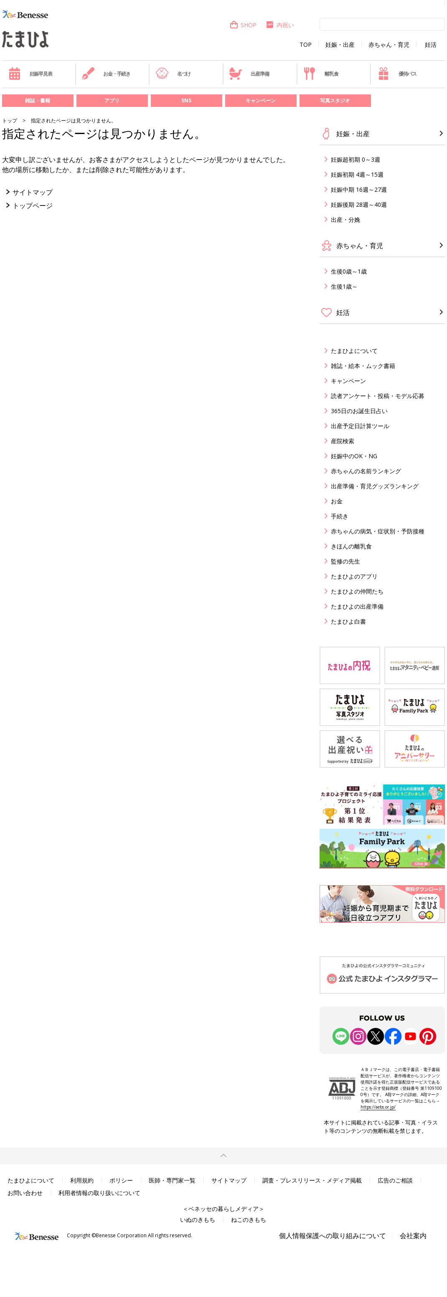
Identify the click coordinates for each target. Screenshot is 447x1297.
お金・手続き (106, 73)
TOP (306, 45)
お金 (337, 501)
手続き (339, 516)
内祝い (279, 25)
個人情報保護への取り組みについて (332, 1235)
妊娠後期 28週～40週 (359, 204)
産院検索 (342, 441)
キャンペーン (261, 100)
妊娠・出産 (340, 45)
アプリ (111, 100)
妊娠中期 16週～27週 (359, 189)
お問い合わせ (25, 1193)
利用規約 (82, 1180)
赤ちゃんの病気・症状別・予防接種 (377, 531)
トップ (9, 120)
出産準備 (249, 73)
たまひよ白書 (348, 621)
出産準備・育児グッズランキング (375, 486)
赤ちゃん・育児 (388, 45)
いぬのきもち (197, 1219)
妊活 (431, 45)
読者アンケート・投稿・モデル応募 (377, 396)
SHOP (243, 25)
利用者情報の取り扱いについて (99, 1193)
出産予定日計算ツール (360, 426)
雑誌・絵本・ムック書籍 (363, 366)
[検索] (382, 24)
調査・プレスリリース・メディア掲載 (312, 1180)
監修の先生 (345, 561)
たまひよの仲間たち (357, 591)
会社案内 (413, 1235)
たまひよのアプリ (354, 576)
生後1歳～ (344, 286)
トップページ (33, 205)
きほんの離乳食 (351, 546)
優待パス (397, 73)
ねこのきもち (248, 1219)
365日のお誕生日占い (359, 411)
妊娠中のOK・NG (354, 456)
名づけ (173, 73)
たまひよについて (354, 351)
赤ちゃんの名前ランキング (366, 471)
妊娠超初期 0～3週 (355, 159)
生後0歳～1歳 (349, 271)
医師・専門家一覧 (172, 1180)
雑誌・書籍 (37, 100)
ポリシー (121, 1180)
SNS (186, 100)
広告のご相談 (395, 1180)
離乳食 (320, 73)
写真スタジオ (335, 100)
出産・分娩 (345, 219)
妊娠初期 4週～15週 (357, 174)
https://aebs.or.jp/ (378, 1107)
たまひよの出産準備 (357, 606)
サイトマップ (33, 192)
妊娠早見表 (30, 73)
